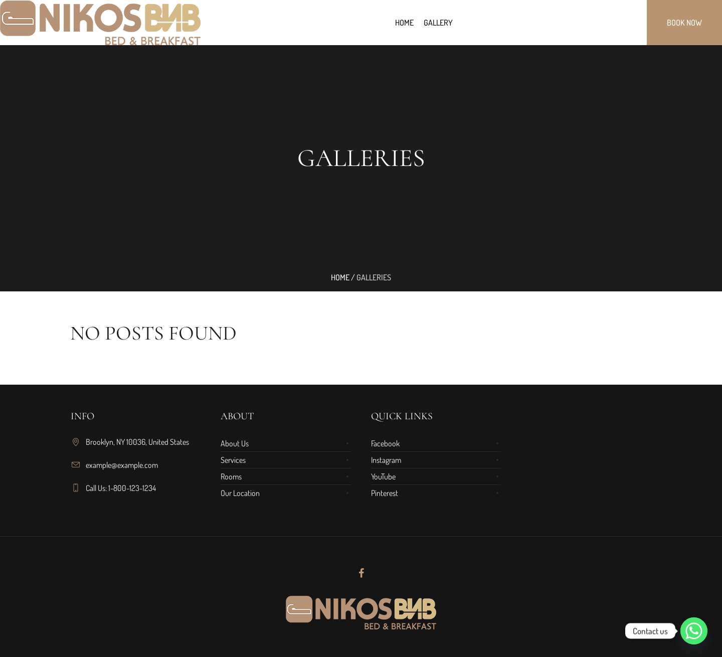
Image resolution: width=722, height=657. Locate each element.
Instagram (386, 460)
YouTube (383, 476)
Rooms (231, 476)
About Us (235, 443)
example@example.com (122, 465)
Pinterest (384, 493)
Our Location (240, 493)
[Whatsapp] (693, 630)
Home (340, 277)
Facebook (385, 443)
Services (233, 460)
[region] (130, 574)
